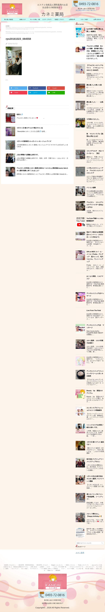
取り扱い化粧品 (8, 19)
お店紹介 (42, 566)
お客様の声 (72, 19)
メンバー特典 (70, 568)
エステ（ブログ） (47, 19)
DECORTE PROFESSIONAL (26, 565)
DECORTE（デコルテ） (42, 565)
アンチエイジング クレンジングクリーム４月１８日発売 (95, 373)
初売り (20, 114)
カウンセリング (90, 566)
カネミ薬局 (80, 553)
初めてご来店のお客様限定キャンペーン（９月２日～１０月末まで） (95, 234)
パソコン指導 (91, 187)
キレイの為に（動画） (35, 20)
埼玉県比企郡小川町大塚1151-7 (86, 10)
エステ (49, 566)
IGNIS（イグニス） (71, 565)
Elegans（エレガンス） (57, 565)
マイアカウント (34, 568)
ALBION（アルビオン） (10, 565)
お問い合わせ (97, 19)
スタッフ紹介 (84, 19)
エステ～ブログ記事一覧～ (60, 566)
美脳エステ (50, 570)
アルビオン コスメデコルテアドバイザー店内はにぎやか (95, 204)
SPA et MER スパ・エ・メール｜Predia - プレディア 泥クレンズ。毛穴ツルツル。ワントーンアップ (95, 256)
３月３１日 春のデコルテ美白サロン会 (30, 128)
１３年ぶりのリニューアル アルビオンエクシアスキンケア (95, 170)
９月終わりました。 (93, 119)
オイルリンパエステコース (76, 566)
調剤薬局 (58, 570)
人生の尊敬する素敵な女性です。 (28, 154)
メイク (63, 568)
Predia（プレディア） (83, 565)
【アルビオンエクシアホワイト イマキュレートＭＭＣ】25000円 (95, 67)
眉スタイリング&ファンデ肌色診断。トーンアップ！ (95, 496)
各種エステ (23, 19)
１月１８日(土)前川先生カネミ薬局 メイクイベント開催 (95, 478)
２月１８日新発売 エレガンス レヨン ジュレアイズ (34, 141)
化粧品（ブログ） (60, 19)
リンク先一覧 (79, 568)
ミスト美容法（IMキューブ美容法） (49, 568)
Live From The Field (94, 310)
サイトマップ (15, 568)
